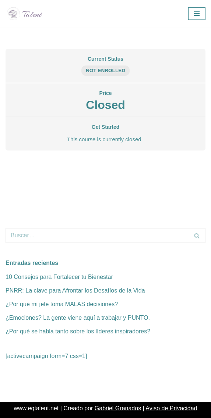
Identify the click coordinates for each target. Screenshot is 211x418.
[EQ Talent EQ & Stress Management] (27, 13)
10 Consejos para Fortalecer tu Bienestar (59, 277)
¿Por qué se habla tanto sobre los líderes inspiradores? (78, 331)
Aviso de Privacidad (171, 408)
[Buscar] (97, 235)
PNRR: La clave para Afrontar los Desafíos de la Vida (75, 290)
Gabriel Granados (118, 408)
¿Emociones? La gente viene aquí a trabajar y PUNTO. (78, 318)
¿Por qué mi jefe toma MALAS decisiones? (62, 304)
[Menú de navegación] (196, 13)
